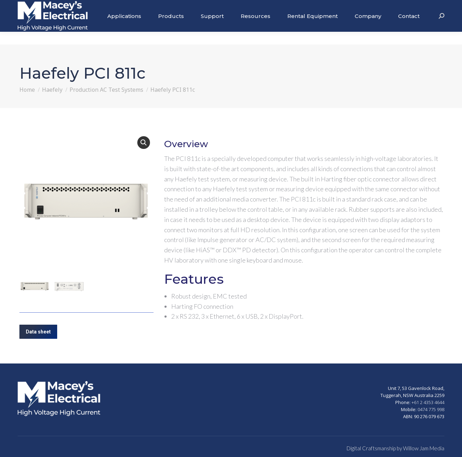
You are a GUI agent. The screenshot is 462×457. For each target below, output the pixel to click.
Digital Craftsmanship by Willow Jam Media (395, 448)
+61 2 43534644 (424, 6)
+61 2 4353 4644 (428, 402)
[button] (143, 142)
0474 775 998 (431, 409)
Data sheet (38, 332)
